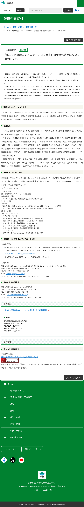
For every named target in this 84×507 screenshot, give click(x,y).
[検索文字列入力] (45, 10)
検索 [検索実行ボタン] (69, 10)
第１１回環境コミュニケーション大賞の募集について (19, 357)
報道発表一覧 (31, 27)
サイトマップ (9, 449)
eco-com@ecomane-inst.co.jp (17, 295)
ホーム (6, 27)
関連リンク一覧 (31, 449)
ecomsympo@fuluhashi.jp (15, 274)
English (20, 10)
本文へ (5, 10)
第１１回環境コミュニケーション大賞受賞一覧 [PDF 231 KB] (26, 310)
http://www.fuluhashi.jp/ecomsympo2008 (20, 253)
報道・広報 (17, 27)
